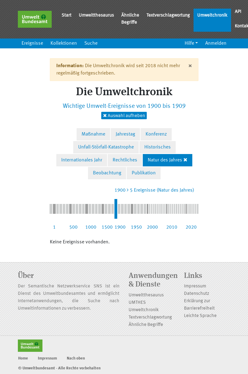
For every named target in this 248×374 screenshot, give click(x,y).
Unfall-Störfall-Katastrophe (106, 147)
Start (66, 15)
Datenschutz (196, 293)
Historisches (157, 147)
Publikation (144, 173)
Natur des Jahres (165, 160)
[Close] (190, 66)
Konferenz (156, 134)
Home (23, 358)
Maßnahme (93, 134)
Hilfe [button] (189, 43)
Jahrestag (125, 134)
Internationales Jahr (81, 160)
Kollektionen (63, 43)
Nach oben (76, 358)
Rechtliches (125, 160)
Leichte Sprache (200, 316)
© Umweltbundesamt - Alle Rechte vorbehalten (59, 368)
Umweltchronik (212, 15)
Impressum (195, 286)
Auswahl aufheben (124, 115)
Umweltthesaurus (96, 15)
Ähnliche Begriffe (130, 19)
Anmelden (215, 43)
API (238, 12)
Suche (91, 43)
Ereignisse (32, 43)
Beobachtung (107, 173)
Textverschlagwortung (168, 15)
